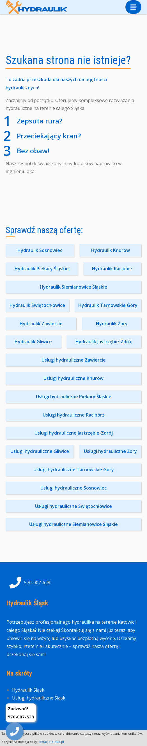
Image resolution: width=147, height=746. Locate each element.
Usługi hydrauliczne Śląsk (38, 698)
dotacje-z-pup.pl (51, 742)
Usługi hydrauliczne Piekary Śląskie (73, 396)
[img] (15, 731)
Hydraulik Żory (112, 323)
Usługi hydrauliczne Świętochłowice (73, 506)
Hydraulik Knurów (110, 250)
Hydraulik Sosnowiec (39, 250)
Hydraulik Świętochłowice (37, 305)
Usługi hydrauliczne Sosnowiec (73, 488)
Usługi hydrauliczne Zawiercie (74, 360)
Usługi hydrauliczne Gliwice (39, 451)
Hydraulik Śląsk (28, 690)
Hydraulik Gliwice (33, 341)
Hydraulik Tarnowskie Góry (107, 305)
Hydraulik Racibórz (112, 268)
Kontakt (20, 706)
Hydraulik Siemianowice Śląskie (73, 287)
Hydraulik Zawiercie (41, 323)
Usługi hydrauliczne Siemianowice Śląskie (73, 524)
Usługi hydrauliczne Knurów (73, 378)
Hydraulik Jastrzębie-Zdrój (103, 341)
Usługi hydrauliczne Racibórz (73, 415)
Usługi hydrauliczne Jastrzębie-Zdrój (74, 433)
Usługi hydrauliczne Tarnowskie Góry (73, 469)
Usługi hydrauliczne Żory (110, 451)
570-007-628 (28, 582)
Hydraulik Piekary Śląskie (42, 268)
